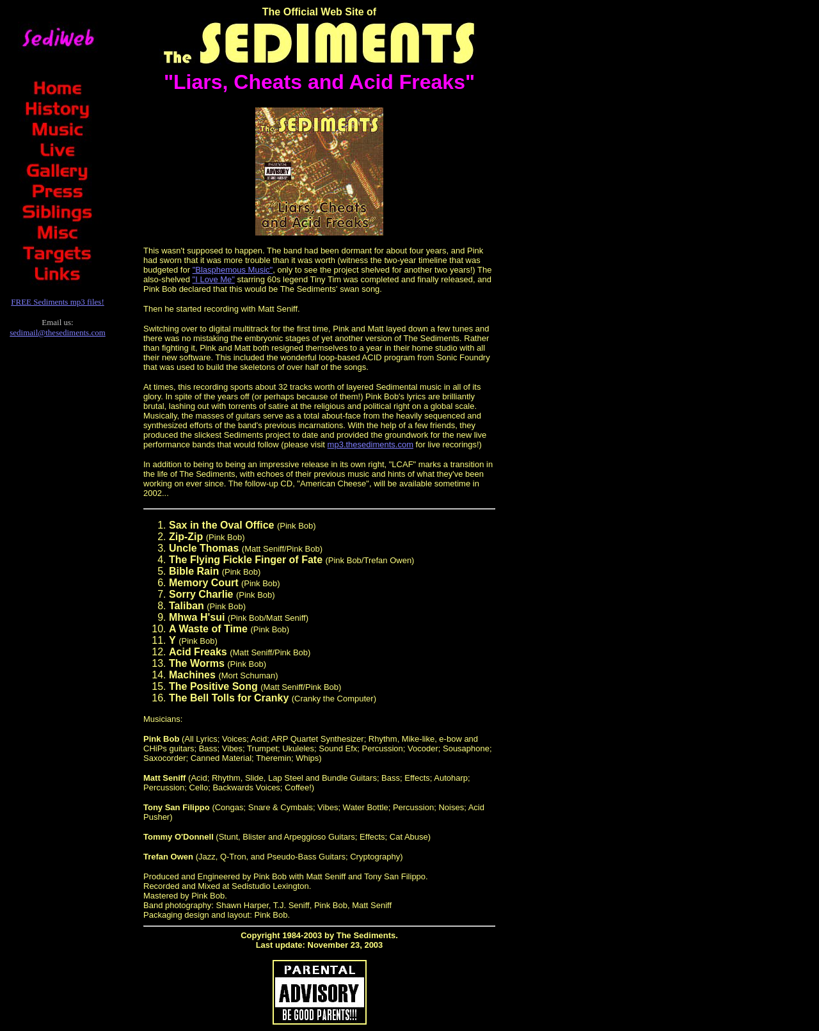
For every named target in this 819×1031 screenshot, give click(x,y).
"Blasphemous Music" (233, 270)
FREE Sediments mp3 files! (57, 302)
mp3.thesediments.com (370, 444)
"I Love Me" (214, 279)
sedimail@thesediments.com (58, 332)
